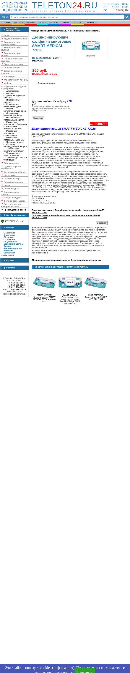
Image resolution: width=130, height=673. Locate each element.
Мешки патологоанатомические (15, 110)
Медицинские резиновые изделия (13, 105)
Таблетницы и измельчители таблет (14, 150)
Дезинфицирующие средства (85, 31)
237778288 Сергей (14, 221)
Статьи (7, 246)
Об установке (10, 242)
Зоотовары (9, 76)
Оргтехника (9, 175)
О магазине (9, 233)
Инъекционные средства (12, 101)
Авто (6, 35)
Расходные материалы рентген (13, 127)
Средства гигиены (14, 142)
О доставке (9, 235)
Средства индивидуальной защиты (15, 145)
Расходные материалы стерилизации (10, 133)
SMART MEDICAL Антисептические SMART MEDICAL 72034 (96, 297)
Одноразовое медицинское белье (13, 114)
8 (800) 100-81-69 (14, 10)
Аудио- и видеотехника (15, 39)
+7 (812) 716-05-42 (14, 6)
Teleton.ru (65, 5)
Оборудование (11, 163)
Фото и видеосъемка (14, 201)
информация (63, 668)
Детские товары (12, 67)
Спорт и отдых (11, 189)
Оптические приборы (14, 172)
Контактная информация (8, 254)
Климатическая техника (16, 80)
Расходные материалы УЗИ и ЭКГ (14, 138)
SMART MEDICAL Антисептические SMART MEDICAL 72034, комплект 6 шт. (44, 298)
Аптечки (10, 93)
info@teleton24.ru (18, 289)
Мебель (8, 83)
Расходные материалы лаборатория (15, 123)
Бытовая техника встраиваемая (11, 43)
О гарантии (9, 239)
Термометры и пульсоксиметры (12, 154)
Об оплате (9, 237)
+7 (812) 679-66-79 (14, 3)
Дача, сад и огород (13, 64)
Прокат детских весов (15, 210)
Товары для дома (13, 197)
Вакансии (8, 250)
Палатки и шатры (12, 179)
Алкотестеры (12, 91)
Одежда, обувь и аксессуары (11, 167)
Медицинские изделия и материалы (13, 87)
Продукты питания (13, 182)
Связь (7, 185)
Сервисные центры (13, 244)
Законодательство (13, 248)
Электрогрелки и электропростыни (11, 205)
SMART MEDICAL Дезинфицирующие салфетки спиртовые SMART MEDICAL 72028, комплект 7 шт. (70, 299)
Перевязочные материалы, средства (14, 118)
